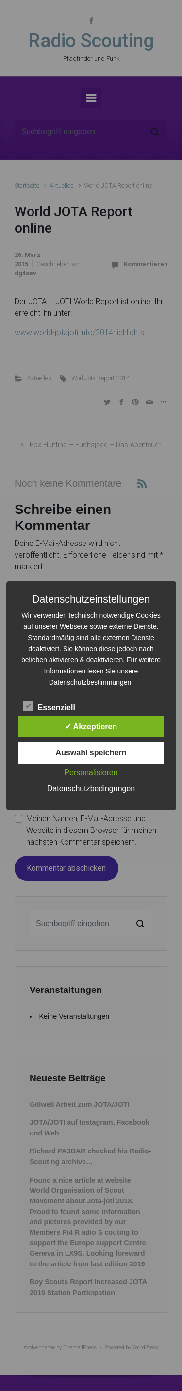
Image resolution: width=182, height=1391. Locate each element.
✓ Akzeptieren (91, 726)
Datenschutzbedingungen (91, 788)
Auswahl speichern (91, 753)
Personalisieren (90, 772)
